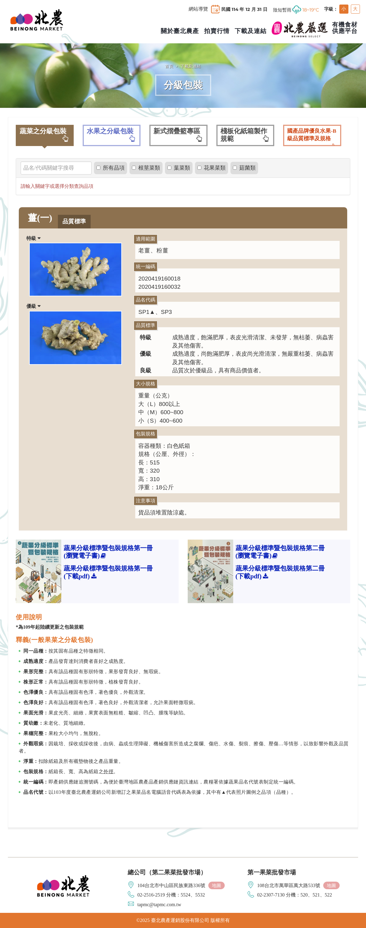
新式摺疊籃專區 (178, 134)
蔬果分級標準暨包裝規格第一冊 (108, 551)
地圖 (216, 885)
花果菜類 (211, 168)
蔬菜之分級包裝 (45, 134)
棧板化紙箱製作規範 (245, 135)
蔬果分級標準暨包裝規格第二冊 (280, 551)
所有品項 (110, 168)
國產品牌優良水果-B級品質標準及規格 (312, 137)
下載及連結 (190, 66)
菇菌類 (244, 168)
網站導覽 (198, 9)
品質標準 (74, 221)
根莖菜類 (146, 168)
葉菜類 (178, 168)
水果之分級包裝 (112, 134)
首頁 (169, 66)
